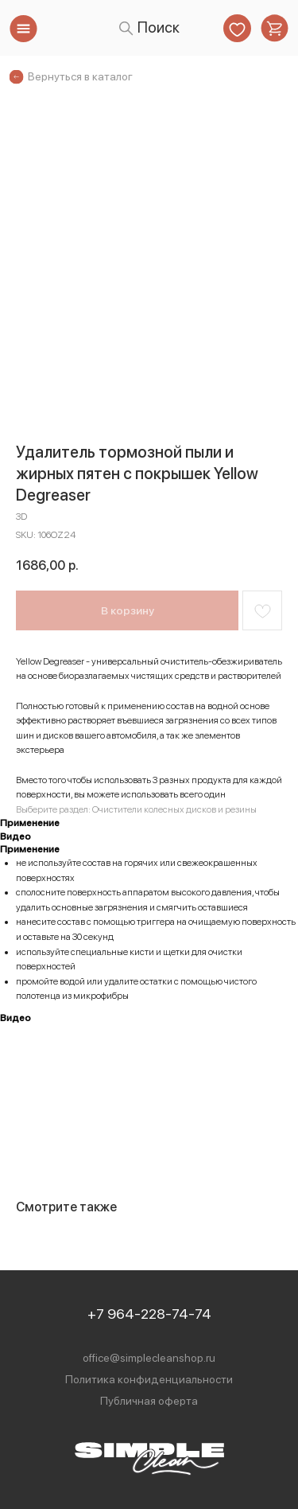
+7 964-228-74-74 (149, 1313)
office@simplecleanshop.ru (149, 1357)
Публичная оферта (149, 1400)
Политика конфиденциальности (149, 1379)
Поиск (158, 27)
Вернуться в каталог (80, 76)
